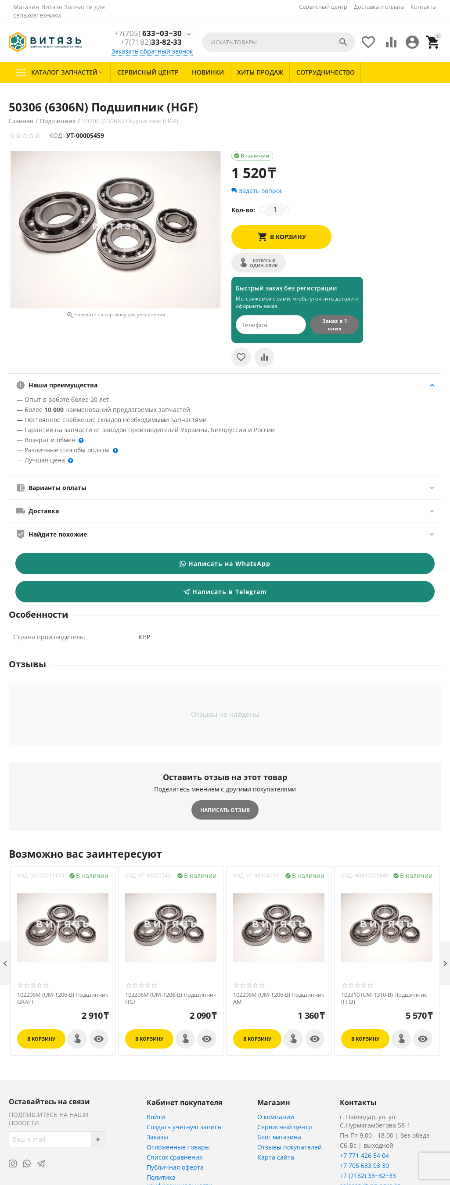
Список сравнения (175, 1157)
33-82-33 (151, 42)
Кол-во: (243, 210)
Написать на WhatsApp (225, 563)
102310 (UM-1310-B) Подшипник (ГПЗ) (384, 998)
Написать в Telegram (225, 591)
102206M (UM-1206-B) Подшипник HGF (170, 998)
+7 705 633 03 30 (364, 1165)
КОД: (56, 135)
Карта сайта (275, 1157)
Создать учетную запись (184, 1127)
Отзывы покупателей (289, 1147)
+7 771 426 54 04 (364, 1155)
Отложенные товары (178, 1147)
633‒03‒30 (148, 33)
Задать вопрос (257, 190)
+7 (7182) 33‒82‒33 (368, 1175)
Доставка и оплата (379, 7)
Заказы (157, 1137)
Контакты (423, 7)
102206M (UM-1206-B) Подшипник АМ (278, 998)
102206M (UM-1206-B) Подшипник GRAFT (62, 998)
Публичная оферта (175, 1167)
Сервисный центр (323, 7)
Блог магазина (279, 1137)
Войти (156, 1117)
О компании (275, 1117)
